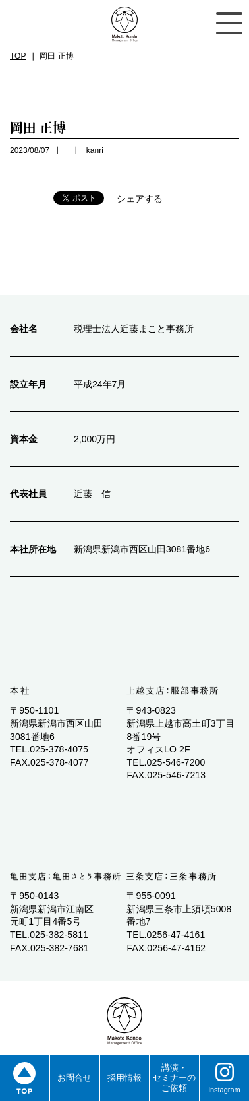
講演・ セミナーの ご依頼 (174, 1078)
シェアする (140, 198)
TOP (18, 56)
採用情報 (124, 1078)
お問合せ (74, 1078)
